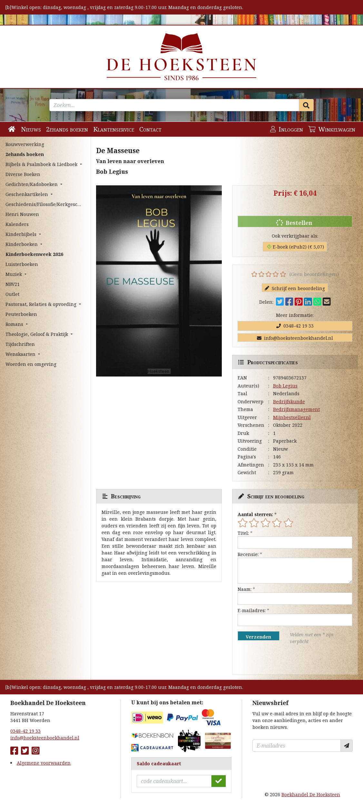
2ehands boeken (67, 129)
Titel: (243, 533)
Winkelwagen (331, 129)
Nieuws (31, 129)
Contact (150, 129)
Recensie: (248, 554)
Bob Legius (285, 386)
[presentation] (279, 659)
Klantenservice (113, 129)
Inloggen (286, 129)
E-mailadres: (252, 610)
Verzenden (258, 637)
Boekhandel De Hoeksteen (310, 794)
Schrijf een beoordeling (295, 288)
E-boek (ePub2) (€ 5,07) (295, 247)
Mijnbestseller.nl (292, 417)
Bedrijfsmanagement (296, 409)
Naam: (244, 589)
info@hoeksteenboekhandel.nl (295, 338)
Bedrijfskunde (289, 401)
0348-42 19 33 (295, 326)
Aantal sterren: (255, 514)
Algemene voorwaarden (44, 763)
